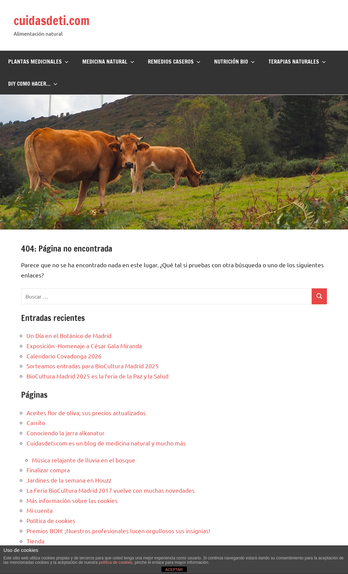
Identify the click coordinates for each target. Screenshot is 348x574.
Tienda (36, 540)
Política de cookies (51, 520)
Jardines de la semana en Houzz (69, 480)
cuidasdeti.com (52, 20)
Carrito (36, 422)
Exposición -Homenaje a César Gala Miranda (84, 345)
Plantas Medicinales (38, 61)
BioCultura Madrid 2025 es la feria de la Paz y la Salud (98, 375)
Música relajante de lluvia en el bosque (83, 459)
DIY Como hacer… (32, 83)
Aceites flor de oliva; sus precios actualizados (86, 412)
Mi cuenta (40, 510)
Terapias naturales (297, 61)
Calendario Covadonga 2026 (64, 355)
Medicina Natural (108, 61)
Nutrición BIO (234, 61)
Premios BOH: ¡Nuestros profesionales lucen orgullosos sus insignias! (118, 530)
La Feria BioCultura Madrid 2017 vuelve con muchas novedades (111, 490)
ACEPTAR (173, 570)
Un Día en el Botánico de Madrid (69, 335)
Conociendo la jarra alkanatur (66, 432)
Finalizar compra (48, 469)
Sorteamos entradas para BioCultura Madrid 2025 (93, 365)
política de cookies (116, 562)
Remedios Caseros (174, 61)
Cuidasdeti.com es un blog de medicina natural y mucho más (106, 442)
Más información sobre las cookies (72, 500)
